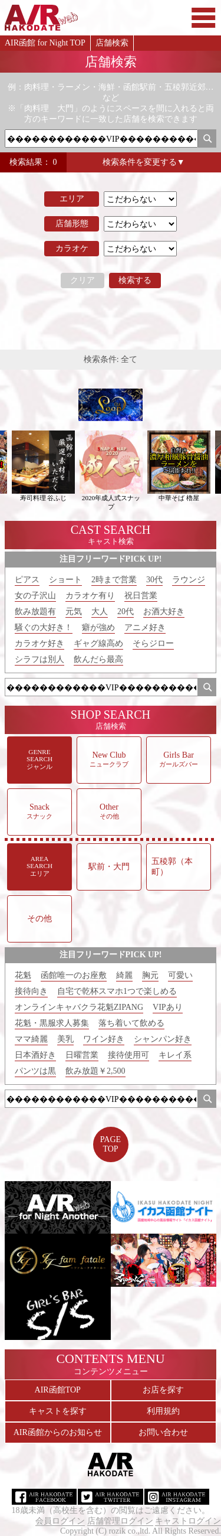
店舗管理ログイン (120, 1521)
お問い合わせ (163, 1432)
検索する (134, 280)
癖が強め (98, 627)
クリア (82, 280)
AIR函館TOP (58, 1389)
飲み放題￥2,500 (95, 1071)
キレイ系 (175, 1055)
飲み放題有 (35, 611)
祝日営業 (140, 595)
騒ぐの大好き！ (43, 627)
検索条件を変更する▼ (144, 162)
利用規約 (163, 1411)
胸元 (150, 975)
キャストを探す (58, 1411)
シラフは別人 (39, 659)
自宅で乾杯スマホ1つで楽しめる (117, 991)
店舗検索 (111, 42)
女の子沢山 (35, 595)
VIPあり (168, 1007)
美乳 (65, 1039)
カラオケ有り (90, 595)
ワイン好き (103, 1039)
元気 (73, 611)
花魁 (23, 975)
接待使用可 (128, 1055)
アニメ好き (145, 627)
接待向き (31, 991)
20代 (125, 611)
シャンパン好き (163, 1039)
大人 (99, 611)
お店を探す (163, 1389)
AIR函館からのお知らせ (58, 1432)
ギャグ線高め (98, 643)
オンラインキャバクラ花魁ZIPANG (79, 1007)
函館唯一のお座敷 (74, 975)
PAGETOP (110, 1144)
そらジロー (153, 643)
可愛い (180, 975)
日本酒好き (35, 1055)
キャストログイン (188, 1521)
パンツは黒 (35, 1071)
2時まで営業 (114, 579)
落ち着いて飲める (131, 1023)
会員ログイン (60, 1521)
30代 (154, 579)
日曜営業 (81, 1055)
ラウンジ (188, 579)
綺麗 (124, 975)
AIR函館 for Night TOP (45, 42)
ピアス (27, 579)
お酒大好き (163, 611)
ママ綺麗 (31, 1039)
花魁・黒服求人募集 (52, 1023)
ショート (65, 579)
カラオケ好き (39, 643)
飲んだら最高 (98, 659)
